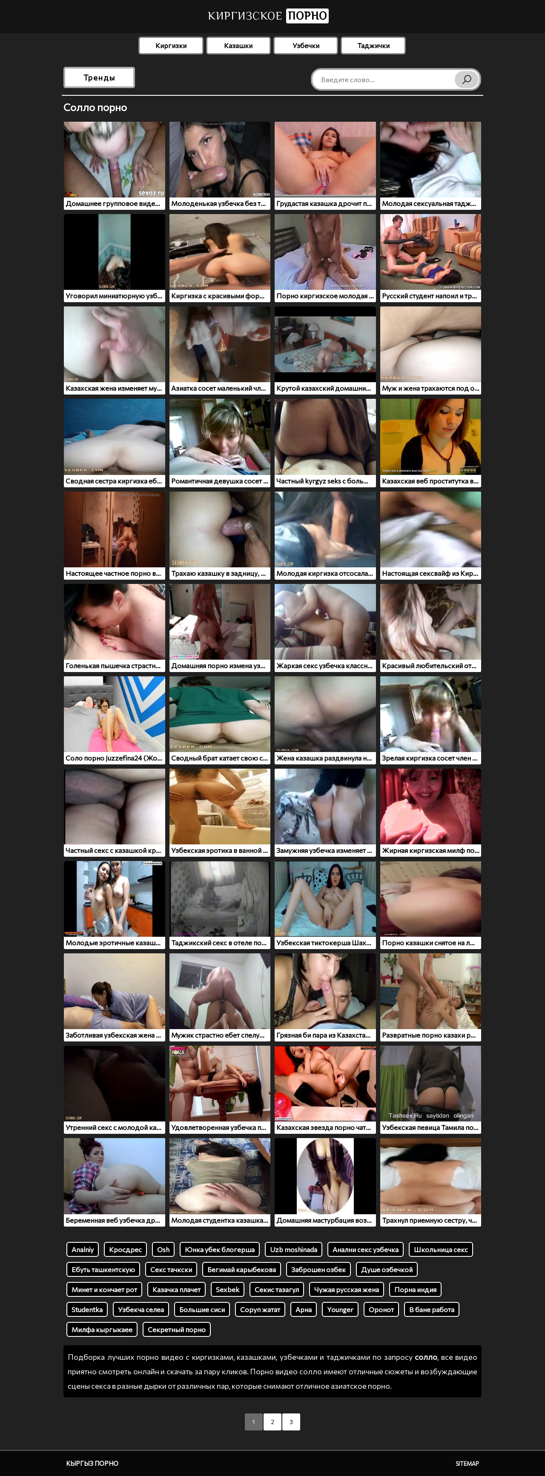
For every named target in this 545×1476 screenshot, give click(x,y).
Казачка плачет (176, 1289)
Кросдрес (125, 1249)
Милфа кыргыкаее (102, 1329)
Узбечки (306, 45)
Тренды (99, 77)
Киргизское (268, 16)
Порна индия (415, 1289)
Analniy (83, 1249)
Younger (340, 1309)
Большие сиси (202, 1309)
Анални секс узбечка (366, 1249)
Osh (163, 1249)
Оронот (381, 1309)
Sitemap (467, 1463)
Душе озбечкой (387, 1269)
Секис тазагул (277, 1289)
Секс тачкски (171, 1269)
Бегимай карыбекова (241, 1269)
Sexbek (227, 1289)
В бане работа (431, 1309)
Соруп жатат (260, 1309)
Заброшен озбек (318, 1269)
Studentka (87, 1309)
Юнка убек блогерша (220, 1249)
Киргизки (170, 45)
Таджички (373, 45)
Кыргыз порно (92, 1463)
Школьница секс (441, 1249)
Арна (303, 1309)
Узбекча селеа (141, 1309)
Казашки (238, 45)
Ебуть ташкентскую (103, 1269)
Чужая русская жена (346, 1289)
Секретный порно (177, 1329)
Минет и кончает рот (104, 1289)
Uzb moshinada (293, 1249)
